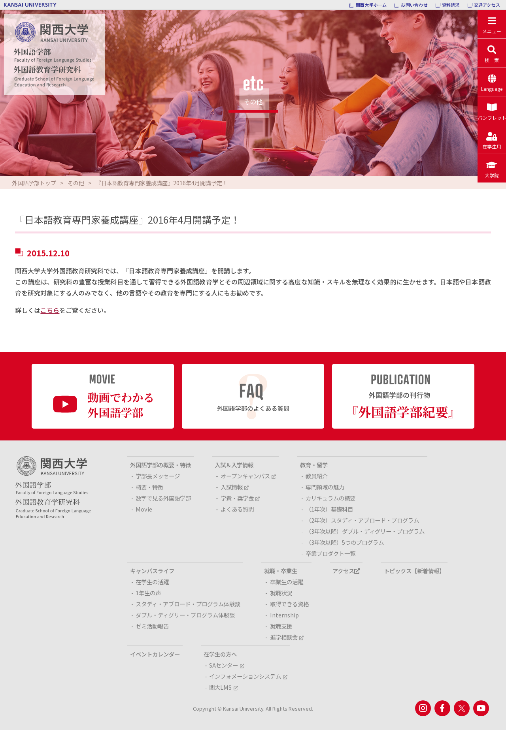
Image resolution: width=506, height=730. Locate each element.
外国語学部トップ (34, 183)
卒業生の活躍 (286, 582)
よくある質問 (237, 509)
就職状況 (281, 593)
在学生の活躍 (152, 582)
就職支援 (281, 626)
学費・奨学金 (240, 498)
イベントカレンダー (155, 654)
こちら (49, 310)
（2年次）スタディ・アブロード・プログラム (362, 520)
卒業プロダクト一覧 (330, 553)
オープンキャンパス (248, 476)
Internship (284, 615)
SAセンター (226, 665)
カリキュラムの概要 (330, 498)
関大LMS (223, 687)
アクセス (346, 570)
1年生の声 (148, 593)
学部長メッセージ (158, 476)
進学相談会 (287, 637)
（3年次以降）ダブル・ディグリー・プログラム (365, 531)
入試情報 (235, 487)
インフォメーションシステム (248, 676)
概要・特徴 (149, 487)
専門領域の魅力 (325, 487)
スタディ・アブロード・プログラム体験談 (188, 604)
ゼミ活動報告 (152, 626)
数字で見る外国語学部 (163, 498)
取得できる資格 (289, 604)
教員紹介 (317, 476)
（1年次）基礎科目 (329, 509)
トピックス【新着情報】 (414, 570)
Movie (144, 509)
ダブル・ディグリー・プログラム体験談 (185, 615)
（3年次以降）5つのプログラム (345, 542)
